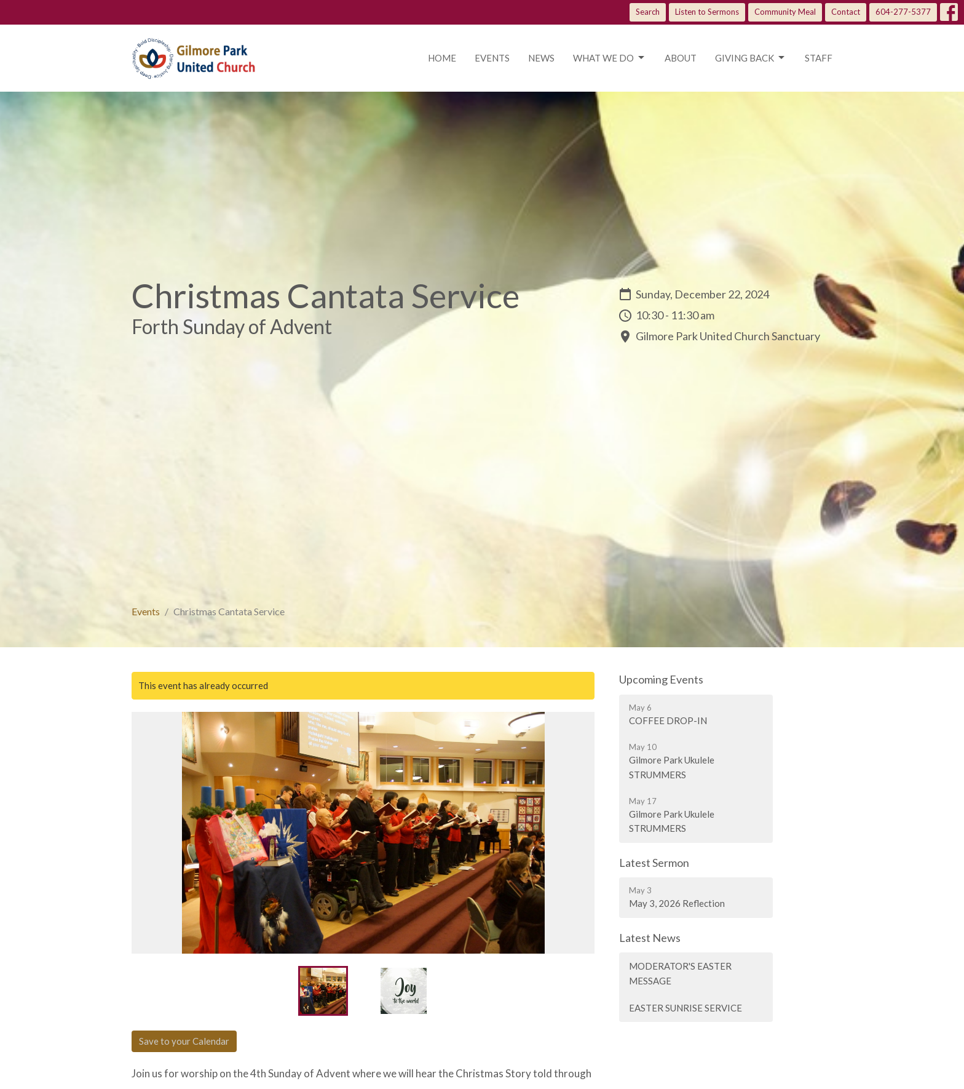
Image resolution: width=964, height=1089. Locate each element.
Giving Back (750, 58)
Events (492, 57)
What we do (609, 58)
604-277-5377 (903, 12)
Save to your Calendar (184, 1041)
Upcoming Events (661, 679)
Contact (845, 12)
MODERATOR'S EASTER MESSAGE (680, 973)
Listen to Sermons (707, 12)
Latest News (650, 937)
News (541, 57)
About (681, 57)
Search (648, 12)
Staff (818, 57)
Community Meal (785, 12)
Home (442, 57)
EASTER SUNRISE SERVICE (685, 1007)
